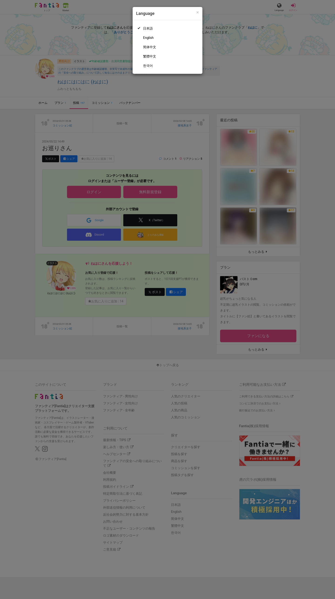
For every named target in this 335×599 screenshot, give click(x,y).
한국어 (148, 66)
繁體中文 (149, 56)
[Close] (197, 12)
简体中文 (149, 47)
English (148, 38)
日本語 (148, 28)
